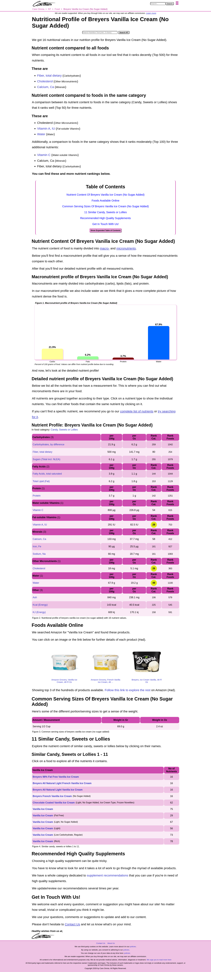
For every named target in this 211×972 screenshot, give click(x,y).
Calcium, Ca (45, 87)
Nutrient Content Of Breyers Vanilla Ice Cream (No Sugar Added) (105, 194)
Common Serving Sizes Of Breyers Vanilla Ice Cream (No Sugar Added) (105, 206)
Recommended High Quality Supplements (105, 218)
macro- (105, 248)
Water (41, 134)
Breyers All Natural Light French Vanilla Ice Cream (62, 783)
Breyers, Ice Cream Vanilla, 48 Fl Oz (147, 681)
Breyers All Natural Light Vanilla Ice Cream (58, 789)
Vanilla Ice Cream (43, 809)
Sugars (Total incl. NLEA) (46, 459)
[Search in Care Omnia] (158, 3)
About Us (111, 943)
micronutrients (126, 248)
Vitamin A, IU (46, 128)
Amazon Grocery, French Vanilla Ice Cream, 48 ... (105, 681)
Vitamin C (44, 155)
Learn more (151, 13)
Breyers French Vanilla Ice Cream (52, 796)
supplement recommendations (107, 875)
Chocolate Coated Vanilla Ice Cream (54, 802)
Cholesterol (45, 81)
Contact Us (72, 924)
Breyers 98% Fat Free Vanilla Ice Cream (56, 776)
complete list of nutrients (136, 411)
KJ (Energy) (39, 612)
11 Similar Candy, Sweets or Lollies (105, 212)
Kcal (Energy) (40, 604)
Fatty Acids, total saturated (47, 473)
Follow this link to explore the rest (127, 690)
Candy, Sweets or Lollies (64, 429)
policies (133, 947)
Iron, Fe (37, 546)
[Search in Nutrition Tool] (100, 32)
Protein (36, 495)
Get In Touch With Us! (105, 224)
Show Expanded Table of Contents (105, 230)
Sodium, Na (39, 554)
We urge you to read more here (159, 960)
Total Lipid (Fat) (41, 481)
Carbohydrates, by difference (48, 444)
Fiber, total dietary (49, 75)
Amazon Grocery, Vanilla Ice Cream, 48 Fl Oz (64, 681)
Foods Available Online (105, 200)
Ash (35, 597)
